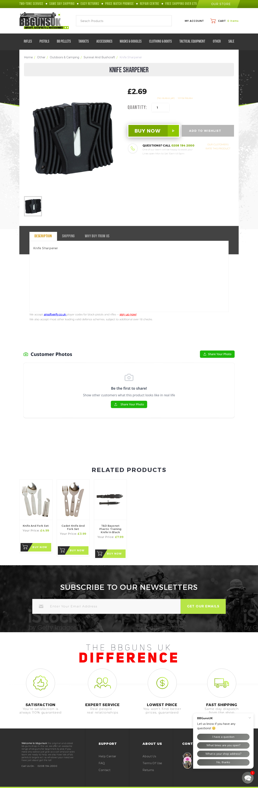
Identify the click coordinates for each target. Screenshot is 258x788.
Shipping (68, 236)
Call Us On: (28, 765)
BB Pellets (65, 42)
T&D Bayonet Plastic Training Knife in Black (110, 529)
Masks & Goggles (132, 42)
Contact (104, 770)
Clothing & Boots (162, 42)
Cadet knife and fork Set (73, 527)
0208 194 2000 (182, 145)
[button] (248, 778)
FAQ (102, 763)
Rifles (29, 42)
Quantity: (137, 107)
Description (43, 236)
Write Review (185, 97)
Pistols (46, 42)
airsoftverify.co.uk (55, 314)
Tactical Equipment (193, 42)
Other (218, 42)
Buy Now (40, 547)
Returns (148, 770)
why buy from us (97, 236)
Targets (85, 42)
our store (218, 4)
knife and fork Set (36, 525)
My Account (194, 20)
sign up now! (128, 314)
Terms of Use (152, 763)
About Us (149, 756)
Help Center (107, 756)
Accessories (105, 42)
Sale (231, 42)
